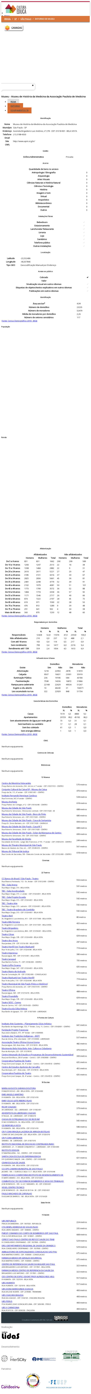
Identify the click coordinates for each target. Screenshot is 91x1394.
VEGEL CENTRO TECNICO (13, 1187)
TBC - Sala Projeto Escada (14, 897)
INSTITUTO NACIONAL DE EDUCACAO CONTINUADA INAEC (28, 1144)
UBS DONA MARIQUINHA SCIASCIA (17, 1288)
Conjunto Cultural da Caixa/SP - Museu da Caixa (24, 789)
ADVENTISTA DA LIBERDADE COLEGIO (19, 1113)
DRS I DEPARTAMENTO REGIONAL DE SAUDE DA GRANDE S (28, 1245)
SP (15, 18)
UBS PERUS (7, 1301)
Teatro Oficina (8, 990)
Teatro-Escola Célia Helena (14, 1008)
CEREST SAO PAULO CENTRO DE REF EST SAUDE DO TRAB (28, 1239)
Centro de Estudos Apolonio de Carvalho (21, 1067)
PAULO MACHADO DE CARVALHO (17, 1193)
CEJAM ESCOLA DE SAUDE (13, 1162)
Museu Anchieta (9, 801)
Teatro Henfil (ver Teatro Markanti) (18, 946)
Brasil (7, 18)
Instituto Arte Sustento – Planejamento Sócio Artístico (27, 1023)
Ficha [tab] (13, 101)
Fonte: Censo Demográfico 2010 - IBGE (19, 320)
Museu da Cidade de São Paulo (16, 808)
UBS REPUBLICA (9, 1220)
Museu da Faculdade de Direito (16, 839)
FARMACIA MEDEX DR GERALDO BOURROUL (22, 1258)
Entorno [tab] (15, 106)
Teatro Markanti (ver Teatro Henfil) (18, 977)
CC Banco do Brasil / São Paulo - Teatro (20, 878)
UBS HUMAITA (8, 1282)
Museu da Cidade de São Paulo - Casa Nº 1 (22, 826)
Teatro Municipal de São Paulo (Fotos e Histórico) (25, 983)
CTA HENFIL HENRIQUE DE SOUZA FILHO (20, 1227)
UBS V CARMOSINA (10, 1307)
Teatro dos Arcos (10, 940)
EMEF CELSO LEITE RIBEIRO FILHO (17, 1100)
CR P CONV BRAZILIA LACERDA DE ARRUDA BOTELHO (26, 1131)
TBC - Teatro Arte (9, 903)
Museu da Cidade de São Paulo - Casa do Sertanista (26, 820)
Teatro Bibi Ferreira (11, 922)
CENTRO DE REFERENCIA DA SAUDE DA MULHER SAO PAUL (28, 1264)
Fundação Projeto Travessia (15, 1029)
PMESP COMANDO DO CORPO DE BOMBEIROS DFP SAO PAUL (30, 1233)
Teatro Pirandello (10, 996)
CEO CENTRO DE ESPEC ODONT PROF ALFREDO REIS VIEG (28, 1276)
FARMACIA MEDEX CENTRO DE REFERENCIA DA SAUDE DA (28, 1270)
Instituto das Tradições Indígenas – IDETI (21, 1036)
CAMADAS (16, 27)
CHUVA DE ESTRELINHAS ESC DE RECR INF (21, 1119)
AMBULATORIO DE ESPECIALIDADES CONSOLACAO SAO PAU (29, 1251)
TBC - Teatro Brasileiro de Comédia (18, 909)
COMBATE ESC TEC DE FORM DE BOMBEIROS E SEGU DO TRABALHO (33, 1181)
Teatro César (8, 934)
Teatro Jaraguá (9, 959)
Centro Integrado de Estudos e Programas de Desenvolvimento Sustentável (37, 1054)
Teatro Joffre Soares (11, 965)
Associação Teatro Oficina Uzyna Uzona (21, 1042)
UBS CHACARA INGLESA (12, 1295)
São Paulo (25, 18)
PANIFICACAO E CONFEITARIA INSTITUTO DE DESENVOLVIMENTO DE (32, 1175)
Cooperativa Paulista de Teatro (16, 1060)
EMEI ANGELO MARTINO (13, 1094)
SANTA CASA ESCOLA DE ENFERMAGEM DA (21, 1156)
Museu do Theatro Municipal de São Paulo (22, 845)
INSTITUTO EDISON (10, 1150)
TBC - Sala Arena (9, 884)
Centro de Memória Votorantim (16, 783)
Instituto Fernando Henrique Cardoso (19, 795)
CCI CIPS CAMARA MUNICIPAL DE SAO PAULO (22, 1168)
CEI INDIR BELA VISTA (11, 1125)
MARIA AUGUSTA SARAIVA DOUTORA (19, 1088)
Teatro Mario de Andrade (14, 971)
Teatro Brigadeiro (10, 928)
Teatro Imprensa (9, 952)
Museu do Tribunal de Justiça (15, 851)
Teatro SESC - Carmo (11, 1002)
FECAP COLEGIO (9, 1106)
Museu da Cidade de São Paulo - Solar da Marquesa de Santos (31, 832)
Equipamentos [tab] (19, 110)
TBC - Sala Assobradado (13, 891)
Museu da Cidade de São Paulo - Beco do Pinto (24, 814)
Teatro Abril (7, 915)
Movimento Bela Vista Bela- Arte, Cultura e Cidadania (26, 1048)
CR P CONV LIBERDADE (12, 1137)
